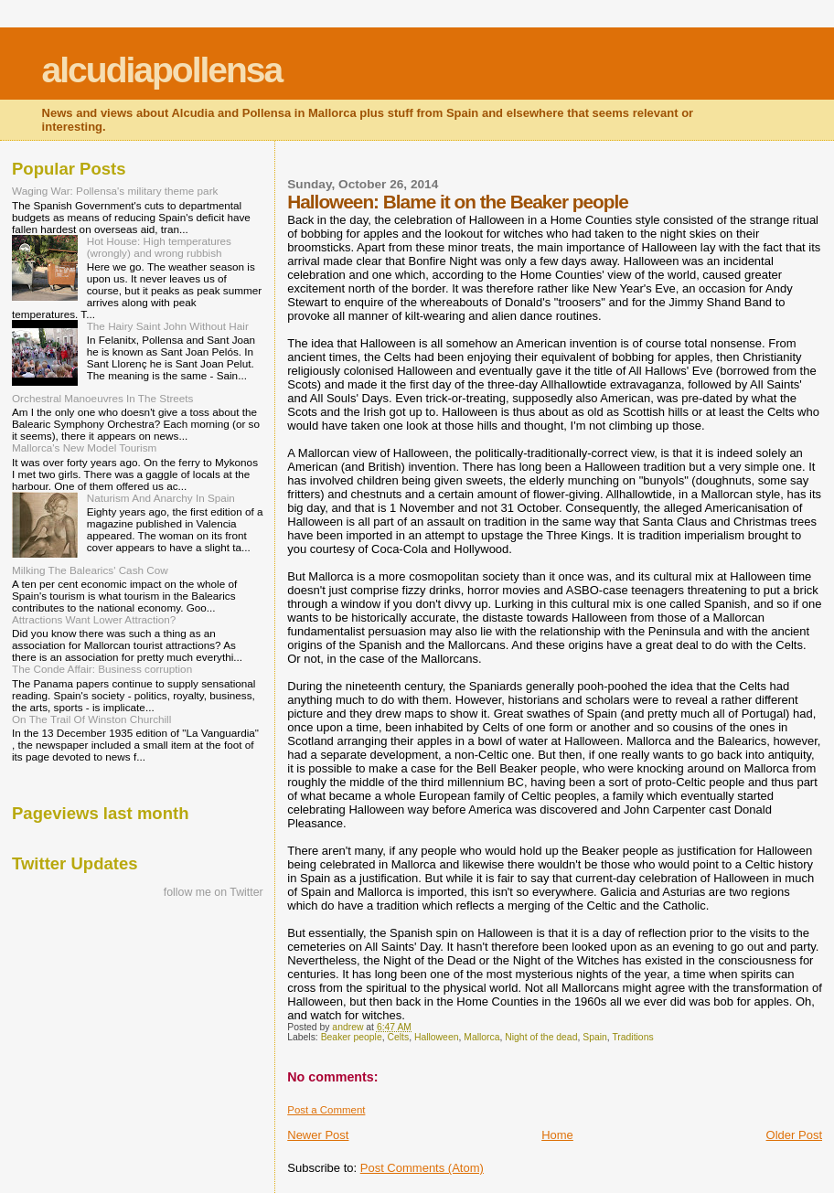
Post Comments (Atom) (422, 1168)
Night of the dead (541, 1037)
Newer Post (317, 1135)
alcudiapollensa (162, 70)
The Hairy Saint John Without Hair (168, 326)
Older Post (794, 1135)
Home (557, 1135)
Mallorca (481, 1037)
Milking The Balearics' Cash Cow (90, 570)
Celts (398, 1037)
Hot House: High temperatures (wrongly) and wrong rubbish (159, 247)
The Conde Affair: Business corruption (102, 669)
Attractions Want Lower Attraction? (94, 619)
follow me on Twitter (213, 892)
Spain (595, 1037)
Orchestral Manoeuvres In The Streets (102, 398)
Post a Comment (326, 1109)
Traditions (632, 1037)
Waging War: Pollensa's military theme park (115, 191)
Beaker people (351, 1037)
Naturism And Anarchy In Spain (161, 498)
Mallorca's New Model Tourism (84, 447)
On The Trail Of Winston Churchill (91, 719)
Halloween (436, 1037)
